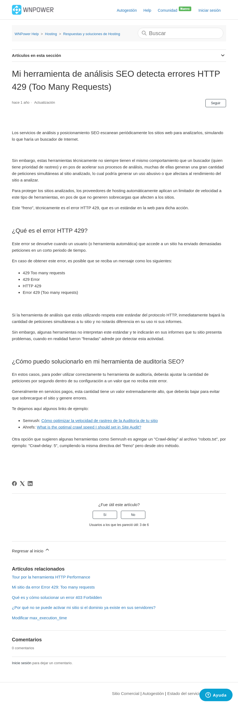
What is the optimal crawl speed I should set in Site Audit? (89, 427)
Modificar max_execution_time (39, 617)
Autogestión (127, 10)
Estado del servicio (184, 693)
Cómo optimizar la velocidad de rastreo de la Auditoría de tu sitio (99, 420)
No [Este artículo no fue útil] (133, 515)
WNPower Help (27, 34)
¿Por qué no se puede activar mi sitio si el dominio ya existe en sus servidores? (84, 607)
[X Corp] (22, 483)
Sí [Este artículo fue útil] (104, 515)
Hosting (51, 34)
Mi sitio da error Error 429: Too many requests (53, 587)
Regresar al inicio (31, 550)
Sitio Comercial (125, 693)
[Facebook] (14, 483)
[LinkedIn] (30, 483)
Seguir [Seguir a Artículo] (216, 103)
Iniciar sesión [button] (210, 10)
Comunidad (175, 9)
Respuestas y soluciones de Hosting (91, 34)
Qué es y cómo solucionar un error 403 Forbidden (57, 597)
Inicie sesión (22, 663)
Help (147, 10)
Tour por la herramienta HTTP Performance (51, 577)
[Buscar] (180, 33)
